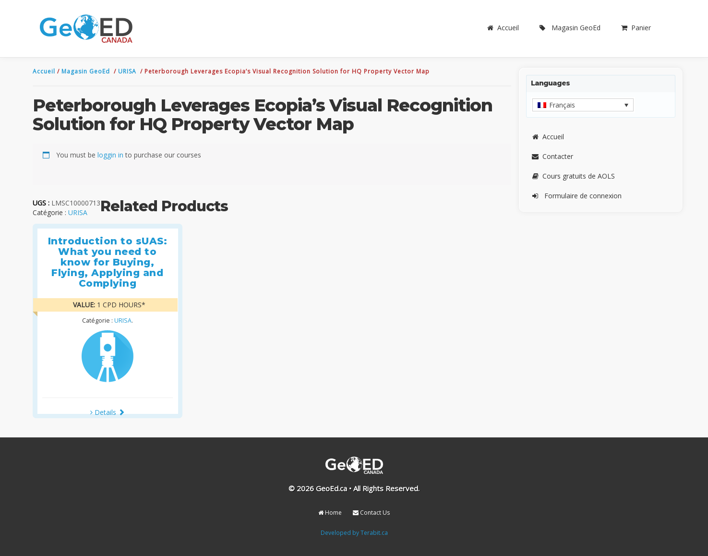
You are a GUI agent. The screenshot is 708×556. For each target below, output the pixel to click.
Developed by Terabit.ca (354, 532)
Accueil (502, 27)
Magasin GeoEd (569, 27)
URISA (128, 71)
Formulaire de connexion (576, 195)
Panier (635, 27)
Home (330, 512)
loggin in (110, 154)
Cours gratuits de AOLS (573, 176)
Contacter (552, 156)
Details (107, 412)
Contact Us (371, 512)
